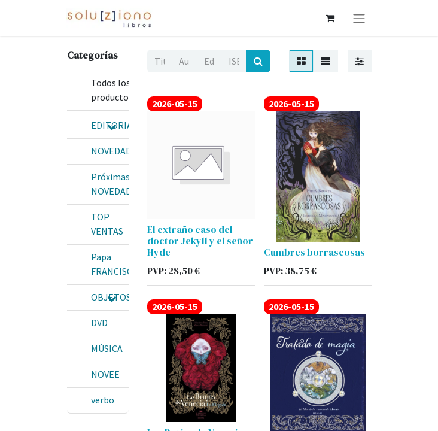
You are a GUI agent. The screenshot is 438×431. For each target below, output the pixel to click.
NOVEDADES (116, 151)
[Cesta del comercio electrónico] (330, 18)
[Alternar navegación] (359, 18)
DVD (99, 323)
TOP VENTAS (107, 224)
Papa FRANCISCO (115, 264)
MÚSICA (107, 348)
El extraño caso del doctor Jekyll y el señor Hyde (200, 241)
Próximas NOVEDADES (116, 184)
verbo (102, 400)
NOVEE (105, 374)
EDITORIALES (119, 125)
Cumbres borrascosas (314, 252)
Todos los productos (112, 90)
